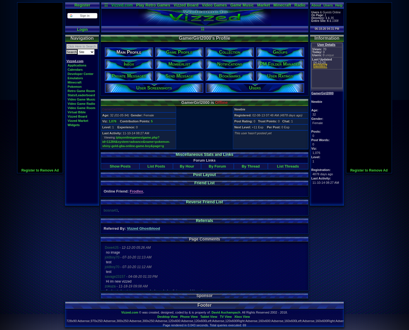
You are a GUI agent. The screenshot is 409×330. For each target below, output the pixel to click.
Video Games (214, 5)
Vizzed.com (122, 5)
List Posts (156, 166)
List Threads (288, 166)
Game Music (242, 5)
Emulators (75, 78)
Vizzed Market (78, 120)
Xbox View (242, 316)
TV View (226, 316)
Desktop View (167, 316)
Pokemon (75, 86)
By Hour (187, 166)
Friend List (204, 183)
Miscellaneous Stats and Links (204, 154)
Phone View (189, 316)
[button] (82, 15)
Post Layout (204, 174)
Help (339, 5)
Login (82, 29)
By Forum (217, 166)
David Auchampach (226, 312)
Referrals (204, 220)
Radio (300, 5)
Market (263, 5)
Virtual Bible (77, 112)
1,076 (112, 121)
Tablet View (208, 316)
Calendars (75, 69)
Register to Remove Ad (40, 170)
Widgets (74, 125)
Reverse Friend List (204, 202)
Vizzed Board (186, 5)
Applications (77, 65)
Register (82, 5)
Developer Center (80, 74)
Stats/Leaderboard (81, 95)
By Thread (251, 166)
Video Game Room (81, 108)
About (316, 5)
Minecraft (282, 5)
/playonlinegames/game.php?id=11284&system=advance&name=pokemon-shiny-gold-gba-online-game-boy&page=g (136, 142)
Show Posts (120, 166)
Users (328, 5)
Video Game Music (81, 99)
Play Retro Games (153, 5)
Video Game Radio (81, 103)
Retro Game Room (81, 91)
